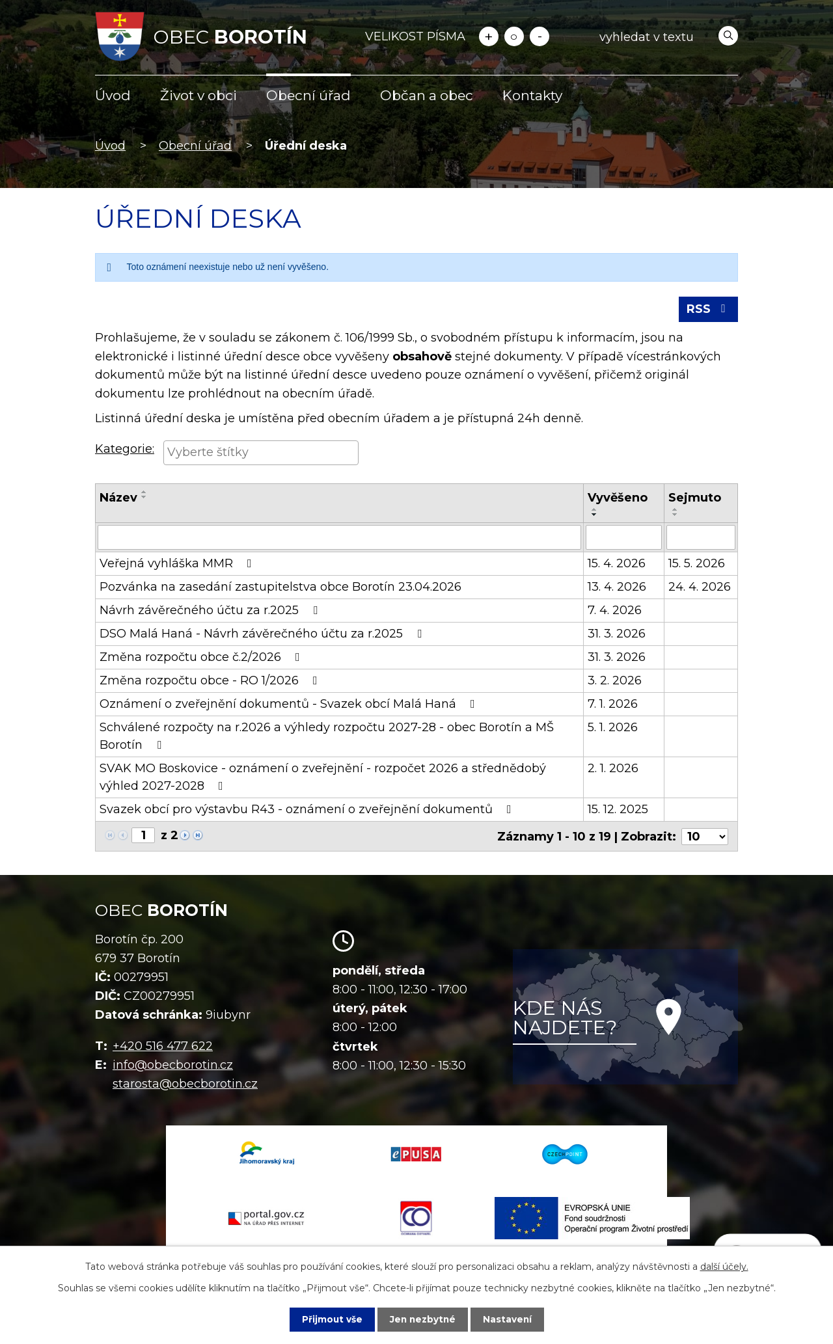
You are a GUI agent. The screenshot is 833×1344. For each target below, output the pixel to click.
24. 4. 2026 (699, 588)
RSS (708, 310)
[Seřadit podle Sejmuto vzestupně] (675, 510)
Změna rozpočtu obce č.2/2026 (202, 658)
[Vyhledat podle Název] (339, 538)
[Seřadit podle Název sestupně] (144, 498)
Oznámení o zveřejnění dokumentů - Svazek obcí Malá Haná (290, 705)
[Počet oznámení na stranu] (704, 837)
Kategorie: (124, 451)
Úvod (113, 95)
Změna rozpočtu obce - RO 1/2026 (211, 682)
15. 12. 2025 (618, 810)
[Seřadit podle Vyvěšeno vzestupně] (595, 510)
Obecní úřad (308, 95)
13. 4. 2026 (617, 588)
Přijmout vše (330, 1319)
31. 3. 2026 (617, 635)
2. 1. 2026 (613, 769)
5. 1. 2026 (613, 728)
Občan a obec (426, 95)
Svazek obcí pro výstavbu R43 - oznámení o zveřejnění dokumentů (308, 810)
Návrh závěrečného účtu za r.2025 (211, 611)
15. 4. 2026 (617, 565)
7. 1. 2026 (613, 705)
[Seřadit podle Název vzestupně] (144, 493)
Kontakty (532, 95)
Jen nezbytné (423, 1319)
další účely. (724, 1266)
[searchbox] (261, 453)
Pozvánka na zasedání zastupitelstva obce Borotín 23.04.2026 (280, 588)
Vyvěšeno (618, 499)
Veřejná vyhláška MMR (178, 565)
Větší (488, 36)
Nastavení (509, 1319)
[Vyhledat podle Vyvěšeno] (624, 538)
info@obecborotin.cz (173, 1065)
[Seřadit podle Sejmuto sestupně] (675, 515)
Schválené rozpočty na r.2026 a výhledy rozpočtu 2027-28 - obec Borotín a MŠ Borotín (327, 737)
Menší (539, 36)
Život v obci (198, 95)
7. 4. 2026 (615, 611)
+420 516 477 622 (163, 1047)
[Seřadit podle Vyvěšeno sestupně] (595, 515)
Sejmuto (694, 499)
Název (118, 499)
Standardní (514, 36)
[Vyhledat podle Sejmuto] (700, 538)
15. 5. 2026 (696, 565)
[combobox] (261, 454)
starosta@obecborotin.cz (185, 1084)
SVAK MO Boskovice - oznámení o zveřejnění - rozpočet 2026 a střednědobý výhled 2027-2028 (323, 778)
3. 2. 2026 (615, 682)
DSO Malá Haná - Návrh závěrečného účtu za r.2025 (263, 635)
